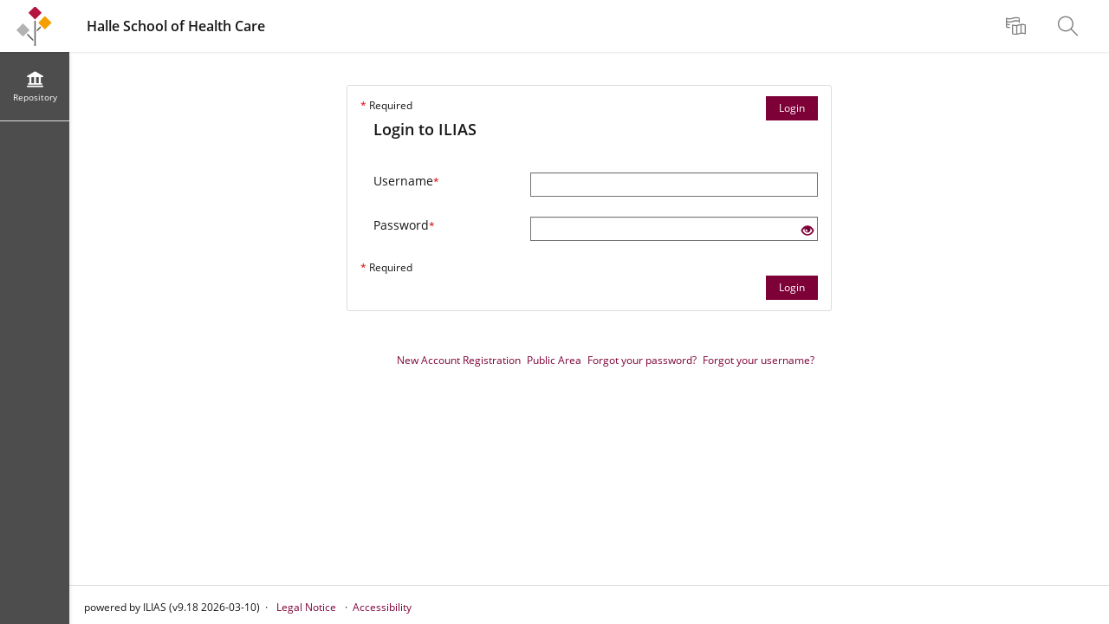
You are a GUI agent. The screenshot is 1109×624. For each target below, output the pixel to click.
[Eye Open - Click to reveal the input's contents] (807, 231)
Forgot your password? (642, 360)
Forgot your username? (758, 360)
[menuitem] (1018, 26)
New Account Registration (459, 360)
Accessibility (382, 607)
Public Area (554, 360)
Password (404, 225)
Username (406, 180)
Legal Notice (306, 607)
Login (792, 108)
